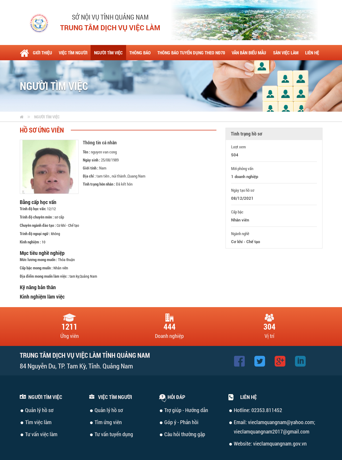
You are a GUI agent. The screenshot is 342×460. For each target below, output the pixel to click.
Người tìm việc (47, 116)
